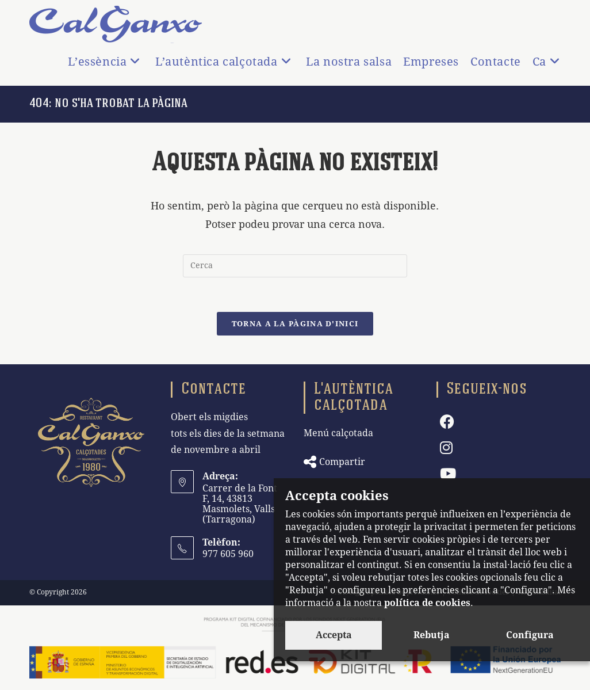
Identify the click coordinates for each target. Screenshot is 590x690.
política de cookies (427, 602)
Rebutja (431, 635)
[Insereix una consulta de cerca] (295, 265)
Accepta (334, 635)
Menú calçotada (338, 433)
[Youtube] (448, 474)
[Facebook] (447, 422)
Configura (530, 635)
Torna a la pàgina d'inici (295, 323)
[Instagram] (446, 448)
